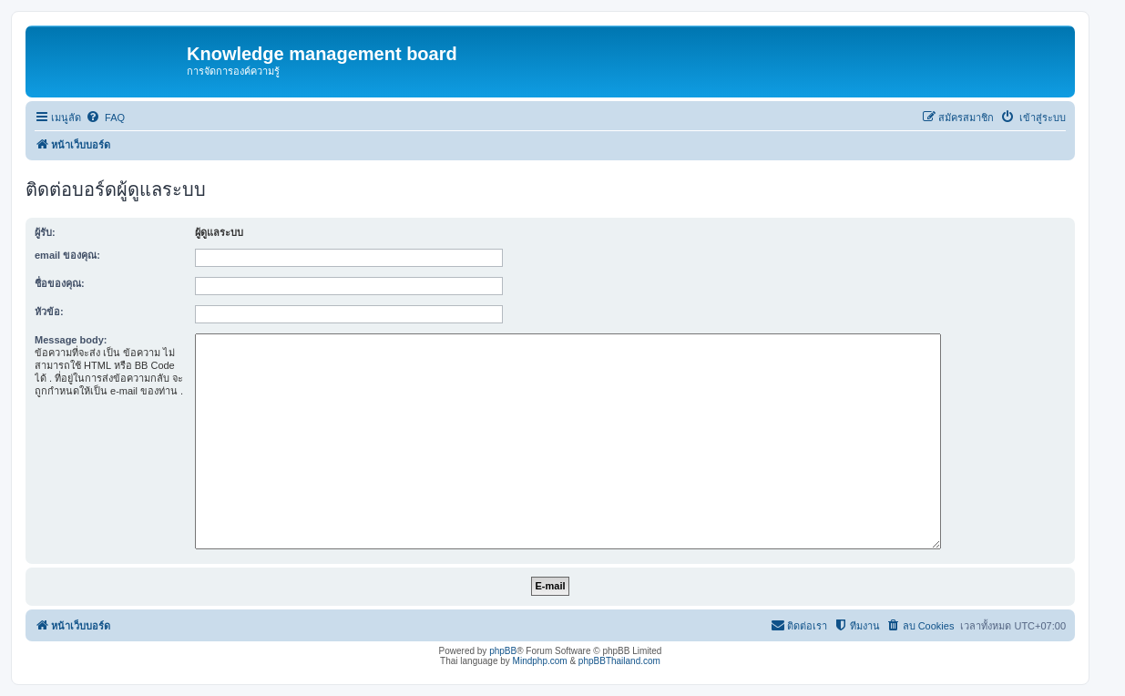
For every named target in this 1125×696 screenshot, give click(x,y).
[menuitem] (105, 117)
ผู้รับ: (45, 232)
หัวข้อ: (49, 311)
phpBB (502, 651)
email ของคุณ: (67, 255)
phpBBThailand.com (619, 661)
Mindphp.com (540, 661)
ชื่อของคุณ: (60, 283)
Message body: (71, 339)
